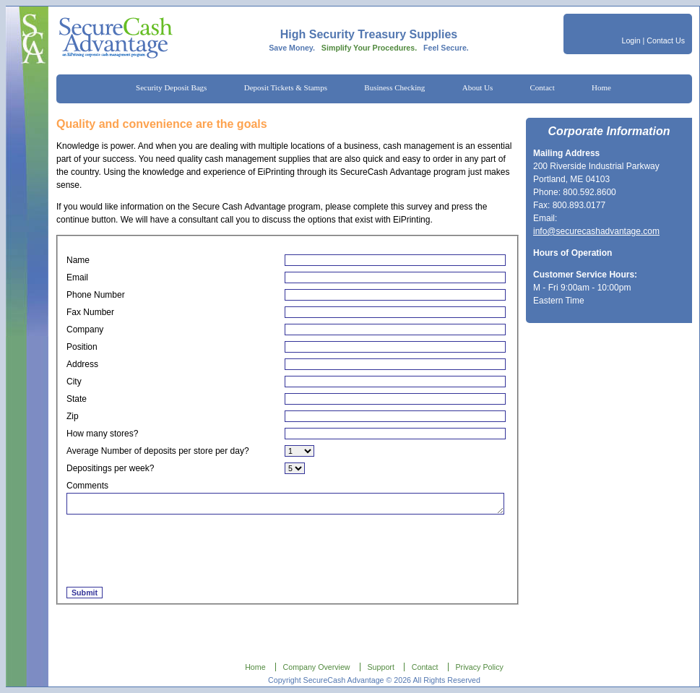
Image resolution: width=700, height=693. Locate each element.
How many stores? (102, 434)
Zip (72, 416)
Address (82, 364)
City (74, 381)
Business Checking (394, 87)
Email (77, 277)
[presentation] (176, 551)
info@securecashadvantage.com (596, 231)
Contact (542, 87)
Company (84, 329)
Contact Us (666, 40)
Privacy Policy (480, 667)
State (76, 399)
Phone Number (95, 295)
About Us (477, 87)
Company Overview (316, 667)
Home (601, 87)
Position (82, 347)
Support (381, 667)
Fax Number (90, 312)
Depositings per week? (110, 468)
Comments (87, 486)
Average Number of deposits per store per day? (157, 451)
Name (78, 260)
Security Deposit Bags (171, 87)
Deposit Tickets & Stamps (285, 87)
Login (631, 40)
